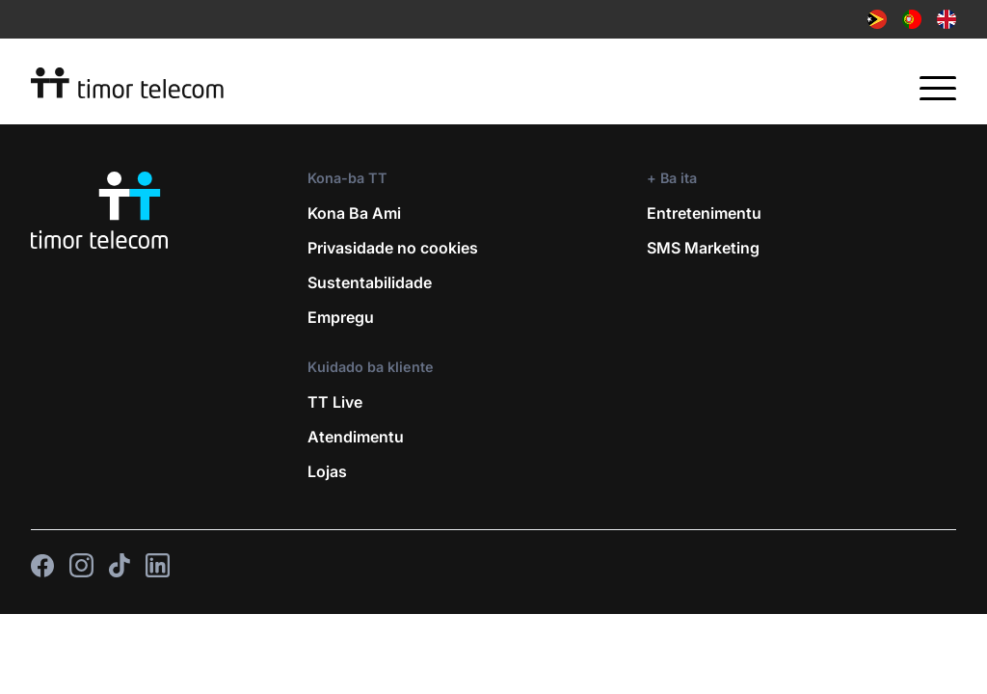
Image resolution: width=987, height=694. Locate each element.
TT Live (334, 402)
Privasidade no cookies (392, 247)
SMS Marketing (703, 247)
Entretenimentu (704, 213)
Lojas (327, 471)
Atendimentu (355, 436)
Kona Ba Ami (354, 213)
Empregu (340, 317)
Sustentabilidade (369, 282)
